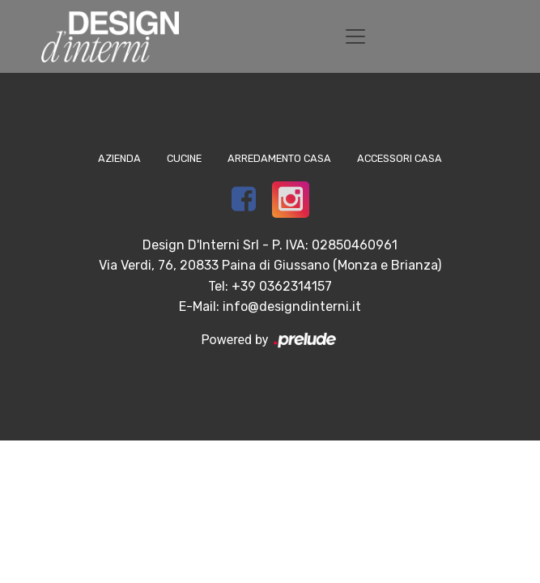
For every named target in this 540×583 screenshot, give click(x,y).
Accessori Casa (399, 158)
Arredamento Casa (279, 158)
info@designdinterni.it (292, 306)
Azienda (119, 158)
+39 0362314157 (282, 286)
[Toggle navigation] (355, 36)
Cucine (184, 158)
